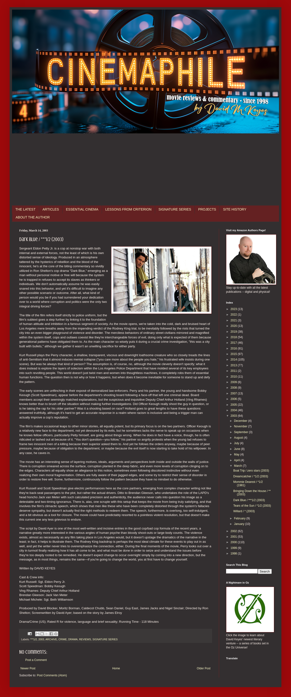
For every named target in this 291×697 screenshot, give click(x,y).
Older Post (203, 668)
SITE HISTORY (235, 209)
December (241, 421)
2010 (234, 376)
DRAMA (73, 639)
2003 (41, 639)
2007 (234, 393)
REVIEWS (85, 639)
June (237, 449)
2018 (234, 337)
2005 (234, 404)
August (239, 437)
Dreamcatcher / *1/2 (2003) (250, 476)
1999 (234, 548)
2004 (234, 410)
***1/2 (33, 639)
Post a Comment (36, 660)
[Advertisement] (145, 169)
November (241, 426)
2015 (234, 354)
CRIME (62, 639)
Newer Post (27, 668)
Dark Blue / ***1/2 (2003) (249, 500)
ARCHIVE (51, 639)
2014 (234, 359)
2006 (234, 399)
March (238, 465)
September (241, 432)
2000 (234, 542)
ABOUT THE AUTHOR (33, 217)
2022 (234, 314)
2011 (234, 371)
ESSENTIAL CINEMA (82, 209)
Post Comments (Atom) (52, 675)
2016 (234, 348)
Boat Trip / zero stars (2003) (251, 470)
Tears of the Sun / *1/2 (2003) (252, 505)
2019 (234, 331)
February (240, 518)
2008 (234, 387)
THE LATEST (25, 209)
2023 (234, 309)
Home (116, 668)
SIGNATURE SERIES (174, 209)
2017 (234, 342)
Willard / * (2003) (244, 511)
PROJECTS (207, 209)
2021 (234, 320)
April (237, 460)
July (237, 443)
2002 (234, 531)
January (239, 524)
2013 (234, 365)
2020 (234, 326)
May (237, 454)
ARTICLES (51, 209)
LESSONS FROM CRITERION (128, 209)
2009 (234, 382)
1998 (234, 553)
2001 (234, 536)
